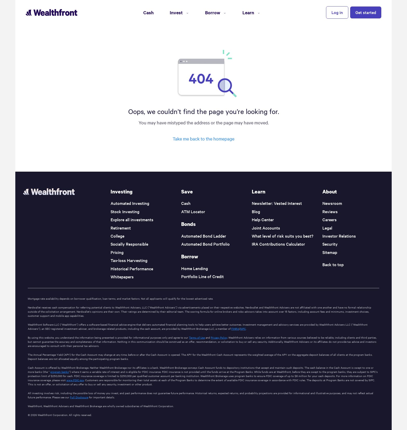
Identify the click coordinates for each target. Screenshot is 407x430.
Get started (365, 12)
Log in (337, 12)
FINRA (235, 329)
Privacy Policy (219, 337)
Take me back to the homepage (203, 139)
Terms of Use (197, 337)
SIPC (243, 329)
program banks (59, 372)
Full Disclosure (79, 397)
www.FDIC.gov (75, 380)
